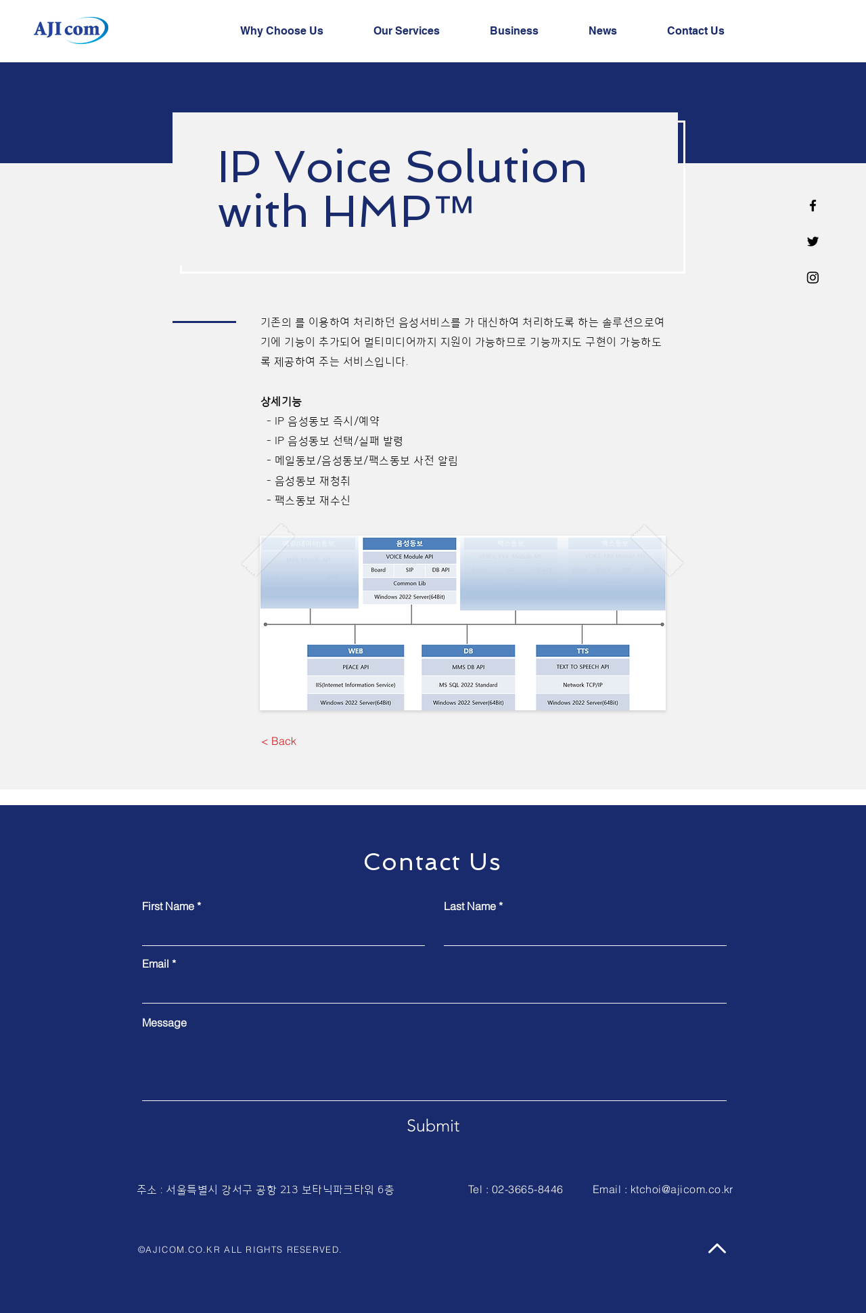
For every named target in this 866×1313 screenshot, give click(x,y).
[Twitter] (813, 241)
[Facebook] (813, 205)
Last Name (470, 906)
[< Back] (278, 741)
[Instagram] (813, 277)
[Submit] (433, 1125)
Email (155, 963)
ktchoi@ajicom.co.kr (682, 1189)
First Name (168, 906)
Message (164, 1022)
